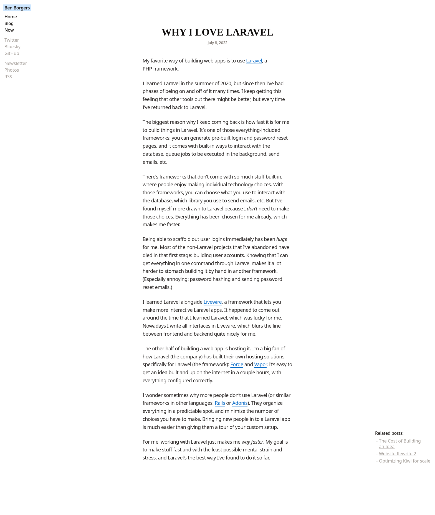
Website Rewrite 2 (397, 454)
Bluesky (12, 47)
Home (10, 17)
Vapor (260, 364)
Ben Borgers (17, 8)
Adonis (239, 403)
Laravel (254, 60)
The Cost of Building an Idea (400, 443)
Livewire (213, 301)
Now (9, 30)
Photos (11, 70)
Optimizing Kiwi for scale (404, 461)
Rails (220, 403)
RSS (8, 77)
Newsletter (15, 63)
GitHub (11, 53)
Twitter (11, 40)
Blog (9, 23)
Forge (236, 364)
